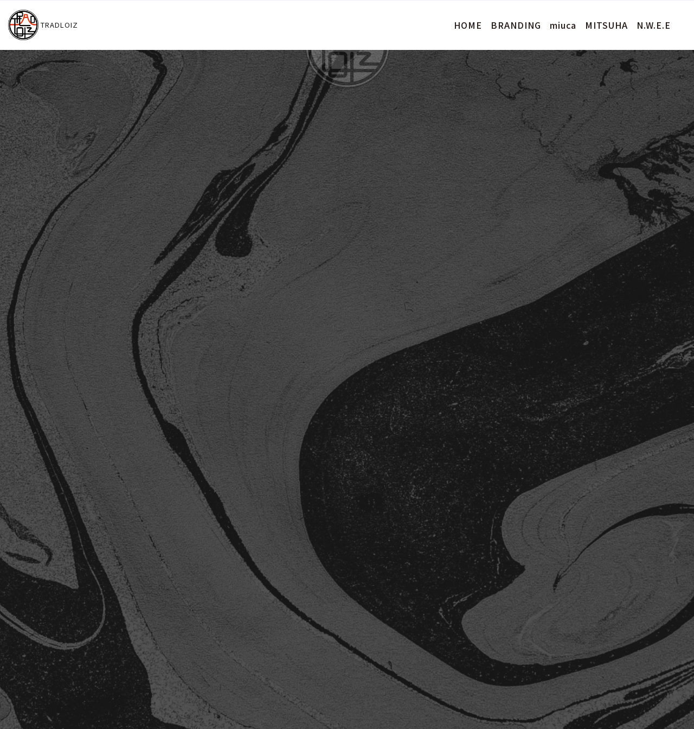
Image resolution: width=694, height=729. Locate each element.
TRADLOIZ (43, 25)
